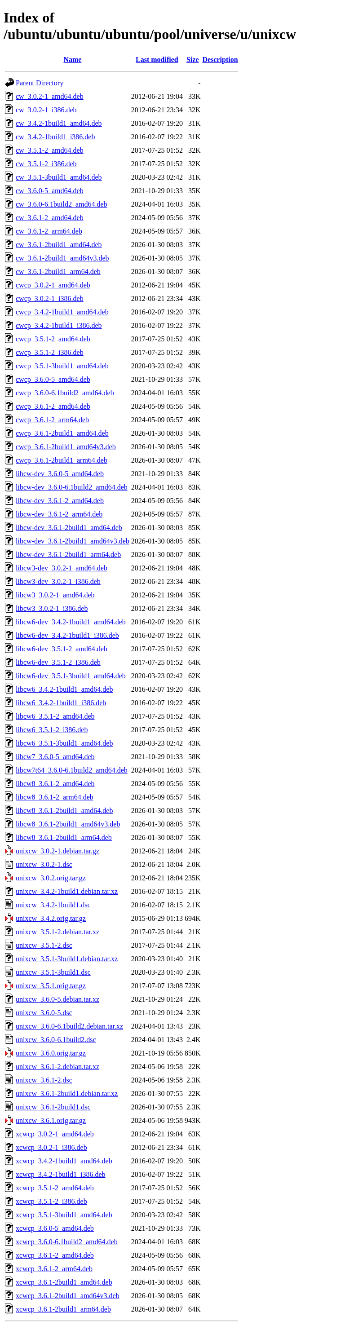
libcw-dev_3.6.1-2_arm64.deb (59, 514)
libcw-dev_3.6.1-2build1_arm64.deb (68, 554)
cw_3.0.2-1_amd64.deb (50, 96)
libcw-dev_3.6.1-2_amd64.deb (60, 500)
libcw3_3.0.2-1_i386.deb (52, 608)
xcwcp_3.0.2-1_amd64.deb (55, 1134)
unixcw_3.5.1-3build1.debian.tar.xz (67, 959)
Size (192, 59)
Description (220, 59)
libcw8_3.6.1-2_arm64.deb (54, 797)
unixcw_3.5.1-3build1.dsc (53, 972)
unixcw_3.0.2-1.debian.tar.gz (57, 851)
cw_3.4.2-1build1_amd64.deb (59, 123)
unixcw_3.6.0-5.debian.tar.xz (57, 999)
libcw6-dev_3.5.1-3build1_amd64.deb (71, 676)
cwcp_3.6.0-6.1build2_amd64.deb (65, 393)
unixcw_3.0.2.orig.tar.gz (51, 878)
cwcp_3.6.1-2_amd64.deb (53, 406)
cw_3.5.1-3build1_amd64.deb (59, 177)
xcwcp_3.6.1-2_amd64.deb (55, 1255)
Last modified (157, 59)
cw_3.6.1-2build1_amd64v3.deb (62, 258)
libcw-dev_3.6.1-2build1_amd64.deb (69, 527)
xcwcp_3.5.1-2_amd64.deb (55, 1188)
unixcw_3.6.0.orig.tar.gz (51, 1053)
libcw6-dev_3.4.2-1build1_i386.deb (67, 635)
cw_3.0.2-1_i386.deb (46, 110)
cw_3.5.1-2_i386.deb (46, 164)
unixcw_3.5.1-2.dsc (44, 945)
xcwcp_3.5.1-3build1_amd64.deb (64, 1215)
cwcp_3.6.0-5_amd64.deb (53, 379)
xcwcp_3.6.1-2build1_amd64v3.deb (67, 1295)
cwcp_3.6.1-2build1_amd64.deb (62, 433)
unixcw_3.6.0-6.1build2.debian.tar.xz (69, 1026)
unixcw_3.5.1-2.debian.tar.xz (57, 932)
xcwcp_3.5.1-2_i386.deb (51, 1201)
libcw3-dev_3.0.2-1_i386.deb (58, 581)
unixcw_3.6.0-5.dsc (44, 1012)
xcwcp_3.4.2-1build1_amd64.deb (64, 1161)
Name (72, 59)
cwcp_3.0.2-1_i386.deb (50, 298)
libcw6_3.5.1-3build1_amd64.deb (64, 743)
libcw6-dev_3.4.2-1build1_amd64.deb (71, 622)
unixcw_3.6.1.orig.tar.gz (51, 1120)
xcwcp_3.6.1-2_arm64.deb (54, 1269)
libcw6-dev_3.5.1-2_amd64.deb (61, 649)
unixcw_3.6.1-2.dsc (44, 1080)
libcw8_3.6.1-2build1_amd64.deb (64, 810)
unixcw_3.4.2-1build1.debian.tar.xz (67, 891)
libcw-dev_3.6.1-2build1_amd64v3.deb (72, 541)
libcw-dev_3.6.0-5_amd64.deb (60, 473)
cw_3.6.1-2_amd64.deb (50, 217)
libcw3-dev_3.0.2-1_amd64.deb (61, 568)
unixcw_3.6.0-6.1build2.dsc (56, 1039)
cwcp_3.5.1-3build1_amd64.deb (62, 366)
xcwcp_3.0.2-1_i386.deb (51, 1147)
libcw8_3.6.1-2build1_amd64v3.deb (68, 824)
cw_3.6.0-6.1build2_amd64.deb (61, 204)
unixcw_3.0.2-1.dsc (44, 864)
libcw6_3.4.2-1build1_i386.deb (61, 703)
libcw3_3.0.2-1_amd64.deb (55, 595)
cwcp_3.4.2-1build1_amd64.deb (62, 312)
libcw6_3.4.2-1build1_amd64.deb (64, 689)
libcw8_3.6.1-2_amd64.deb (55, 783)
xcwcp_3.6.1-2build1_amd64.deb (64, 1282)
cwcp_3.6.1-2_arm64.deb (52, 420)
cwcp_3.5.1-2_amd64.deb (53, 339)
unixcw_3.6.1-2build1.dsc (53, 1107)
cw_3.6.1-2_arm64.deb (49, 231)
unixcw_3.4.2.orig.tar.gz (51, 918)
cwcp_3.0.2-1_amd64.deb (53, 285)
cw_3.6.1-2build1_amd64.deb (59, 244)
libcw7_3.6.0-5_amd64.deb (55, 756)
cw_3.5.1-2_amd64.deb (50, 150)
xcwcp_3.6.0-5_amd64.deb (55, 1228)
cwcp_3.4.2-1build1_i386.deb (59, 325)
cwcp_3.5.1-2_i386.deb (50, 352)
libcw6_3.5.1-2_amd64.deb (55, 716)
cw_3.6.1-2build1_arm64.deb (58, 271)
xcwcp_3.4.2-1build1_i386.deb (61, 1174)
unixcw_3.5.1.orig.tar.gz (51, 986)
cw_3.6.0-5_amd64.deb (50, 190)
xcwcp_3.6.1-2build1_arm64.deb (63, 1309)
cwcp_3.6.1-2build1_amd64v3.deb (66, 447)
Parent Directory (39, 83)
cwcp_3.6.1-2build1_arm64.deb (61, 460)
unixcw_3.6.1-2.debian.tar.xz (57, 1066)
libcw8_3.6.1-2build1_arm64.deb (64, 837)
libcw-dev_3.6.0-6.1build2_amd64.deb (72, 487)
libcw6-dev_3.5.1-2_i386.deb (58, 662)
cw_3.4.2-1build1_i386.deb (55, 137)
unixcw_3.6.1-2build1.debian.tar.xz (67, 1093)
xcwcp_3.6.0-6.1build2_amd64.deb (67, 1242)
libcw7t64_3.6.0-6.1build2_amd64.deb (72, 770)
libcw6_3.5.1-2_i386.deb (52, 729)
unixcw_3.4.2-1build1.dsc (53, 905)
